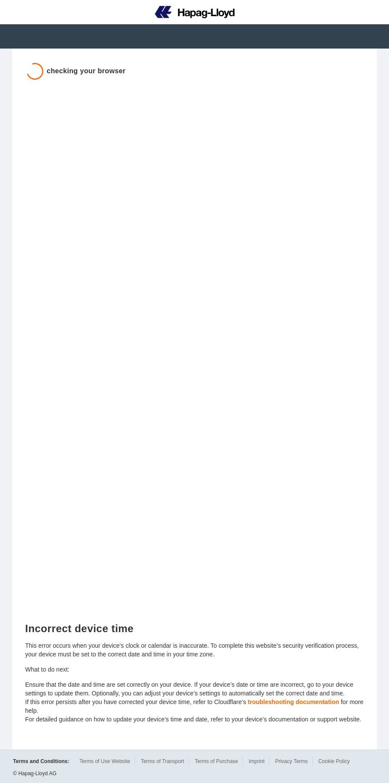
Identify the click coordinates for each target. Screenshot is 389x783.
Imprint (256, 761)
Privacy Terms (291, 761)
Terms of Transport (162, 761)
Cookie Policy (334, 761)
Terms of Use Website (104, 761)
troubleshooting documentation (293, 701)
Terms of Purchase (216, 761)
